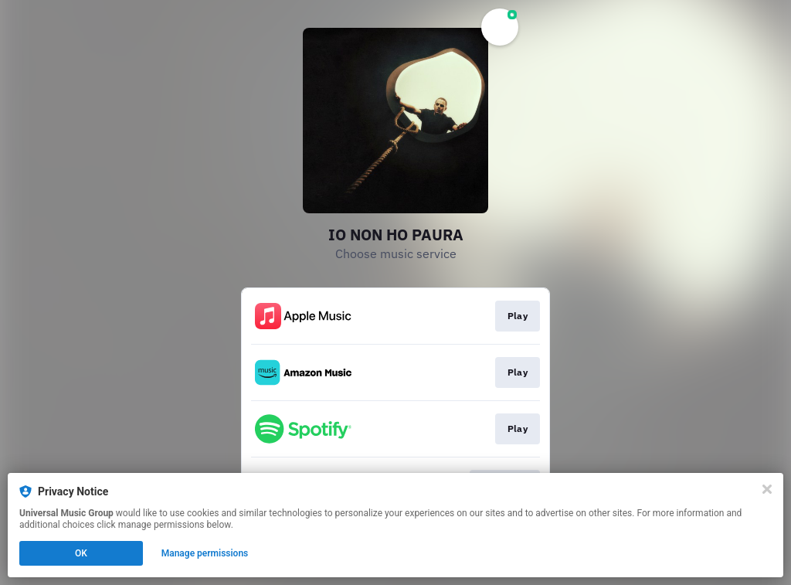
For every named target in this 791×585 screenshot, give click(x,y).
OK (81, 553)
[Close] (767, 489)
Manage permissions (205, 553)
